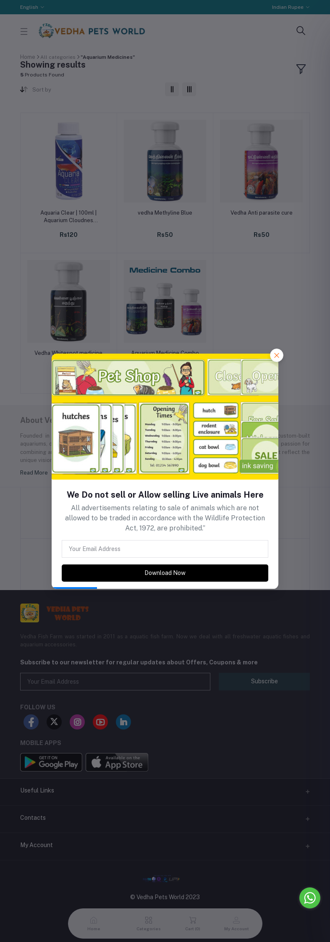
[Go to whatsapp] (309, 897)
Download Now (165, 572)
